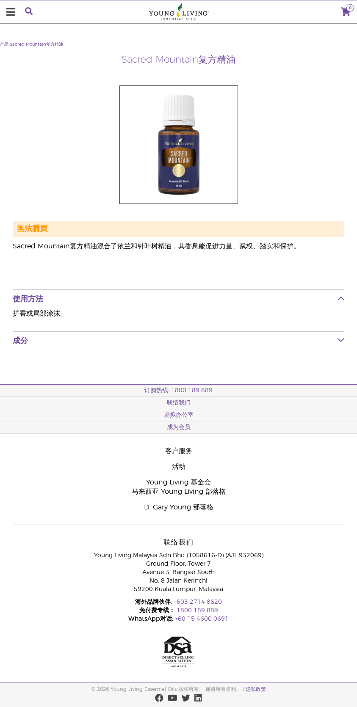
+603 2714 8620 (198, 602)
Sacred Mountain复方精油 (36, 44)
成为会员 (179, 427)
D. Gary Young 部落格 (178, 507)
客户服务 (178, 451)
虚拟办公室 (179, 415)
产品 (4, 44)
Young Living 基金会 (178, 482)
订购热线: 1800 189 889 (178, 390)
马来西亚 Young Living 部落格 (179, 491)
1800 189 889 (196, 610)
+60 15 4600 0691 (202, 619)
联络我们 (179, 403)
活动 (178, 466)
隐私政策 (256, 689)
